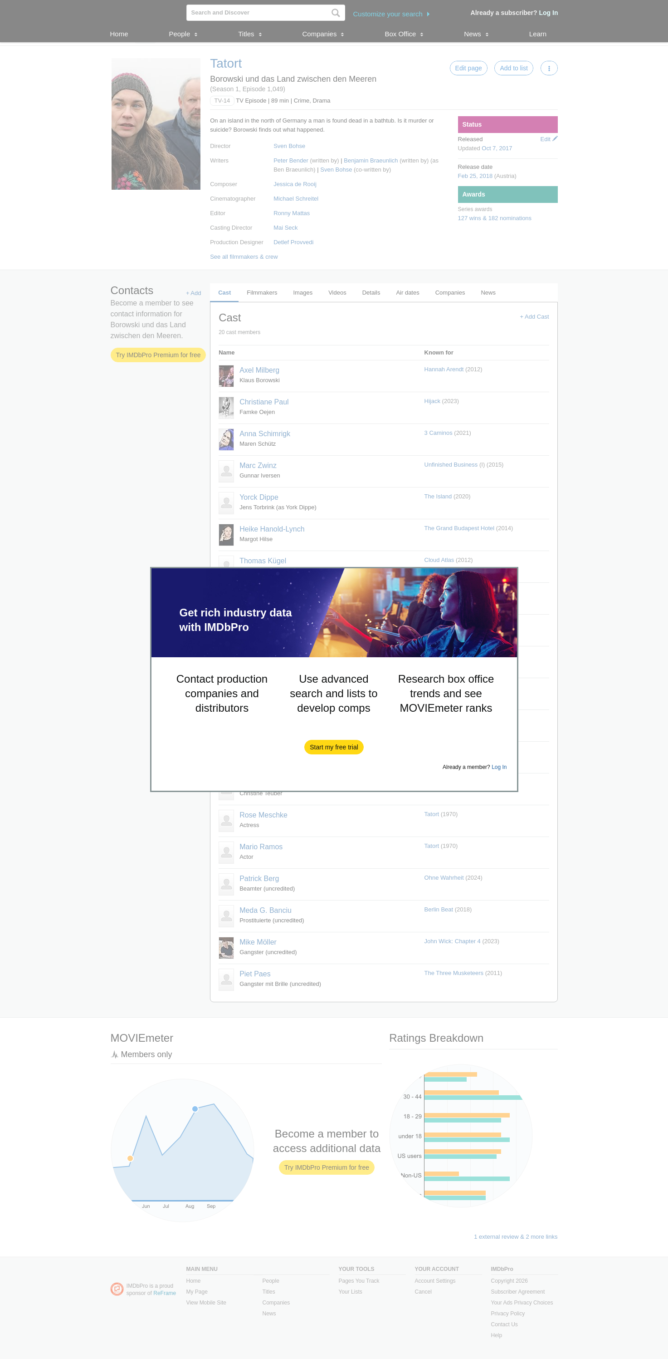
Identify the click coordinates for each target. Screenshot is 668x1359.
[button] (334, 747)
